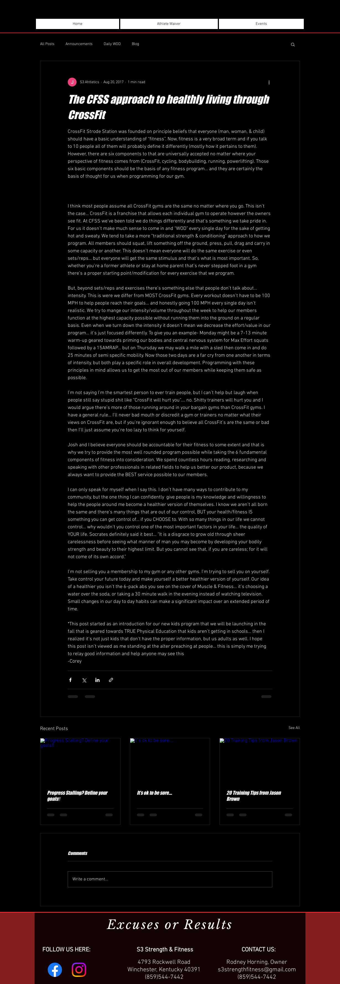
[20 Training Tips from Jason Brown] (260, 760)
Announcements (79, 44)
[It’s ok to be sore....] (170, 760)
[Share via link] (111, 680)
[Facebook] (54, 969)
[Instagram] (78, 969)
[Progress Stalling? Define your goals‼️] (80, 760)
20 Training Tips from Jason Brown (253, 796)
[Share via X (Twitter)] (84, 680)
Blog (135, 44)
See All (294, 728)
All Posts (47, 44)
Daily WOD (112, 44)
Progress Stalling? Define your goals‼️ (77, 796)
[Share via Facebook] (70, 680)
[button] (292, 44)
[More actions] (269, 82)
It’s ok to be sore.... (154, 793)
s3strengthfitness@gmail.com (257, 969)
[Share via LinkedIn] (97, 680)
